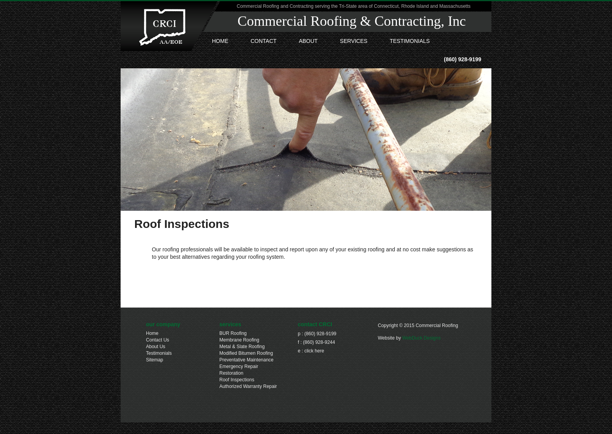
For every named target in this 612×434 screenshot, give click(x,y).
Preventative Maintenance (246, 360)
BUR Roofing (233, 333)
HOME (220, 41)
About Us (155, 346)
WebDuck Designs (421, 338)
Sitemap (154, 360)
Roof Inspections (236, 379)
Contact (264, 41)
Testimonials (410, 41)
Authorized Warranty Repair (248, 386)
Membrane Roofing (239, 340)
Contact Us (157, 340)
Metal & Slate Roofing (242, 346)
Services (354, 41)
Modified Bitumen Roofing (246, 353)
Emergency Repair (238, 366)
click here (314, 351)
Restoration (231, 373)
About (308, 41)
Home (152, 333)
